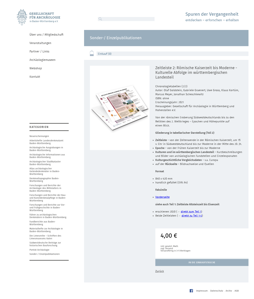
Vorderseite (162, 197)
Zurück (159, 271)
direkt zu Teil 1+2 (192, 215)
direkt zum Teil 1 (191, 211)
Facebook (192, 291)
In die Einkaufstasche (202, 262)
